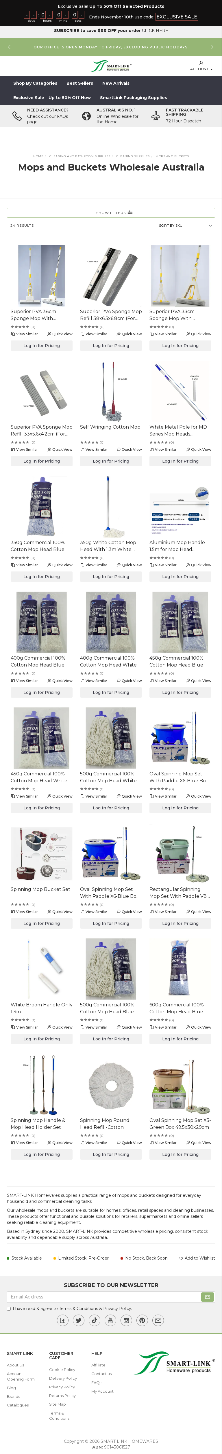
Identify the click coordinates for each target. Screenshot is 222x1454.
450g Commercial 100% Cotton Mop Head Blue (176, 660)
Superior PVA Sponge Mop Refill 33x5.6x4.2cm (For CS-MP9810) (42, 429)
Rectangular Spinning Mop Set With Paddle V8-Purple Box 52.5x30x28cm (180, 891)
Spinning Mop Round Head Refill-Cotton (105, 1122)
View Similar (24, 332)
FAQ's (96, 1381)
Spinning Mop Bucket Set (40, 887)
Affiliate (98, 1363)
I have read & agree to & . (69, 1306)
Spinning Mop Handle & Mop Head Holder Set (38, 1122)
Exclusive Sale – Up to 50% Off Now (52, 96)
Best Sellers (79, 81)
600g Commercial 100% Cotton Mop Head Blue (176, 1006)
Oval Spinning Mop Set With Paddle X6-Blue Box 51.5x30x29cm (178, 776)
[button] (201, 64)
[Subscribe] (207, 1295)
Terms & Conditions (78, 1306)
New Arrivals (116, 81)
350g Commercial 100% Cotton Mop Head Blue (38, 544)
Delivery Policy (63, 1376)
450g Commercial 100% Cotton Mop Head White (39, 775)
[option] (111, 45)
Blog (11, 1386)
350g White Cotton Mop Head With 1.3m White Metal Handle (108, 544)
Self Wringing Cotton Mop (110, 425)
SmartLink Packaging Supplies (133, 96)
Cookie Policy (62, 1368)
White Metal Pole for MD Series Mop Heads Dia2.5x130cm (178, 429)
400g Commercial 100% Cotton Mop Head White (108, 660)
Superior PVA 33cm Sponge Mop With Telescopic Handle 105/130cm (172, 313)
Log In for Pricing (41, 344)
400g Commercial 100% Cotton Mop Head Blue (38, 660)
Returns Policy (62, 1393)
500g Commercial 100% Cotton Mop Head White (108, 775)
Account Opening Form (21, 1374)
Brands (13, 1394)
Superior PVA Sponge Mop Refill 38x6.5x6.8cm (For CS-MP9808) (111, 313)
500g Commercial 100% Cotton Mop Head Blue (107, 1006)
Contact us (101, 1372)
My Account (102, 1389)
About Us (15, 1363)
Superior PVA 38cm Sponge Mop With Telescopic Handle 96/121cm (33, 313)
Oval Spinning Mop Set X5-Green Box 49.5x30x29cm (180, 1122)
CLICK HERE (155, 28)
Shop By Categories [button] (35, 81)
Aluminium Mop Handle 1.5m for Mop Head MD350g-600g (177, 544)
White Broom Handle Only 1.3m (42, 1006)
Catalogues (18, 1403)
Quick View (60, 332)
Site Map (57, 1402)
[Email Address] (111, 1295)
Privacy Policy (117, 1306)
